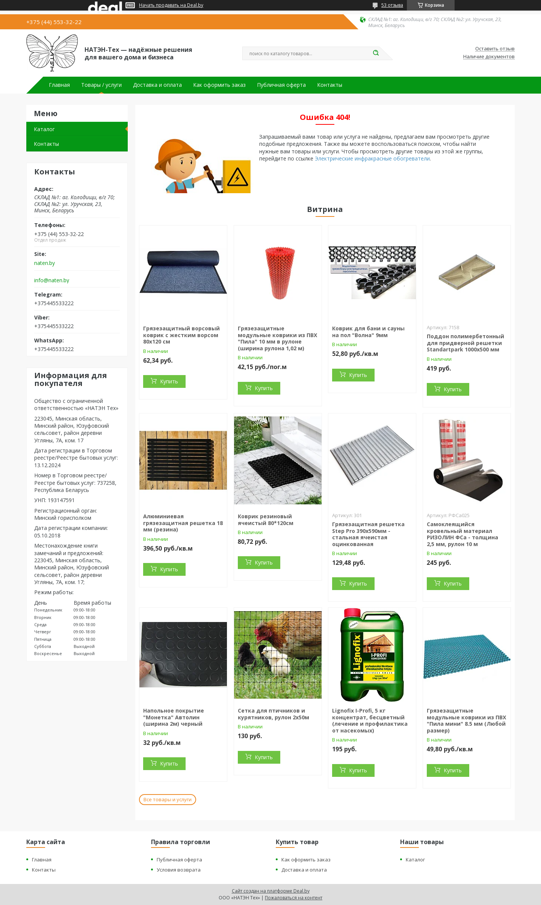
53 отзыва (392, 5)
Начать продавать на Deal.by (171, 5)
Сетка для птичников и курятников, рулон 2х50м (273, 714)
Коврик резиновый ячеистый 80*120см (265, 520)
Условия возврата (179, 869)
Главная (59, 85)
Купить (169, 381)
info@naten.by (51, 280)
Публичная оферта (281, 85)
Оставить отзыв (495, 48)
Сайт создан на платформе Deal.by (271, 891)
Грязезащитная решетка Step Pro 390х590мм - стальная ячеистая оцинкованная (368, 534)
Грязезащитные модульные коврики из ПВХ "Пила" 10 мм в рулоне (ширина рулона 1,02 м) (277, 338)
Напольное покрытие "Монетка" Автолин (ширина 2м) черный (173, 717)
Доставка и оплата (157, 85)
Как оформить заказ (219, 85)
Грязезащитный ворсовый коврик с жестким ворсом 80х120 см (181, 335)
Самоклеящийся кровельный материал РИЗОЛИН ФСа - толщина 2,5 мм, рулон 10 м (462, 534)
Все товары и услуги (168, 799)
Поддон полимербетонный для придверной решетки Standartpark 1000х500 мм (465, 343)
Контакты (329, 85)
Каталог (44, 129)
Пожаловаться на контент (293, 897)
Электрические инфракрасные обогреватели (372, 158)
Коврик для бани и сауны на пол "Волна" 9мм (368, 332)
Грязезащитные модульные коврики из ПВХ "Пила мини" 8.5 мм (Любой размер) (466, 720)
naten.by (44, 263)
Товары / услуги (101, 85)
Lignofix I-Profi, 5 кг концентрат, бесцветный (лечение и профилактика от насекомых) (370, 720)
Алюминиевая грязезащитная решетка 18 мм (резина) (183, 523)
